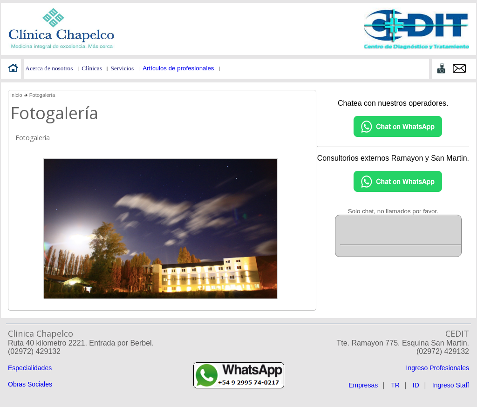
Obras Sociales (30, 384)
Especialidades (30, 368)
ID (416, 385)
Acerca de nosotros (49, 68)
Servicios (122, 68)
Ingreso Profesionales (437, 368)
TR (395, 385)
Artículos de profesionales (178, 68)
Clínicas (92, 68)
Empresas (363, 385)
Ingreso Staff (450, 385)
